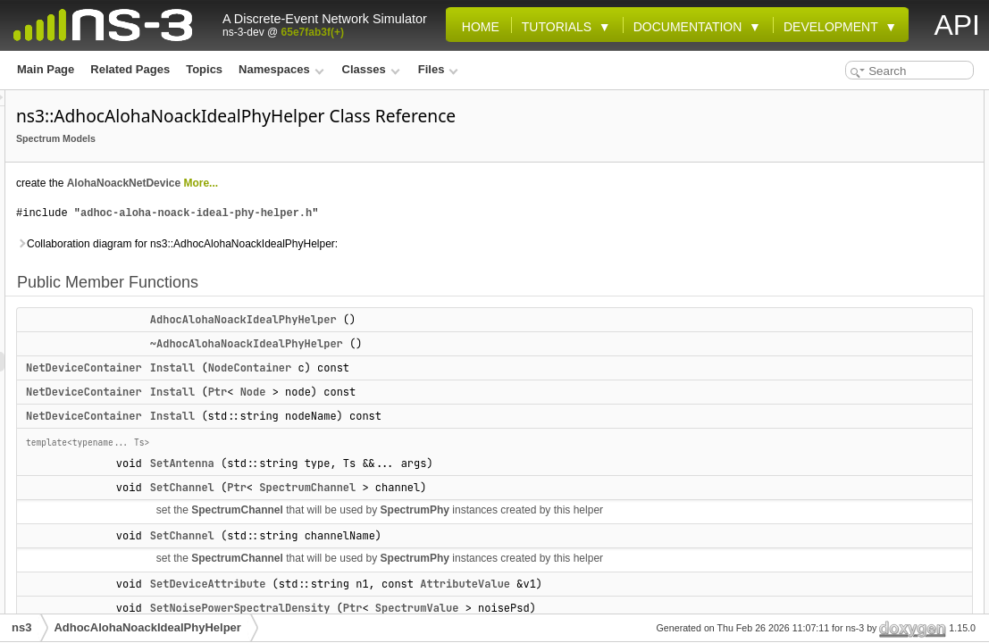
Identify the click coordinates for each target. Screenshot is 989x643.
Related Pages (130, 69)
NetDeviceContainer (307, 368)
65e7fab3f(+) (312, 32)
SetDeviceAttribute (852, 277)
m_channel (832, 394)
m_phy (821, 453)
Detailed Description (841, 512)
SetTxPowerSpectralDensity (875, 336)
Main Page (45, 69)
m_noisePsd (835, 434)
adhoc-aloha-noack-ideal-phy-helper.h (419, 213)
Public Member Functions (855, 100)
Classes (371, 69)
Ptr (441, 392)
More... (423, 183)
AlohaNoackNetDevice (347, 183)
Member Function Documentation (875, 591)
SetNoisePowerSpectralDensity (883, 296)
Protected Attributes (841, 355)
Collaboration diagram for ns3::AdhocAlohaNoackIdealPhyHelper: (400, 244)
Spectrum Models (279, 138)
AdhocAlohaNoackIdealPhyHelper (466, 320)
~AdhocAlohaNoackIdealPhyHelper (469, 344)
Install (395, 368)
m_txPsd (826, 493)
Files (438, 69)
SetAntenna (405, 463)
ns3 (21, 627)
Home (477, 27)
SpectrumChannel (530, 487)
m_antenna (832, 375)
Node (477, 392)
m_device (828, 414)
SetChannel (405, 487)
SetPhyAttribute (844, 316)
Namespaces (281, 69)
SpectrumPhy (638, 510)
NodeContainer (473, 368)
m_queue (827, 473)
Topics (204, 69)
